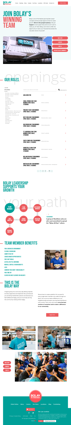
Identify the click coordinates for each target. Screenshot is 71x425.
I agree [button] (40, 421)
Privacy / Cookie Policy (15, 416)
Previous (46, 220)
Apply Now (58, 315)
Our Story (34, 3)
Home (16, 3)
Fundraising (56, 404)
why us (7, 371)
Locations (40, 3)
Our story (7, 363)
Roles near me (62, 95)
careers (7, 367)
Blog (50, 404)
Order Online (63, 3)
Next (48, 220)
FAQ (31, 416)
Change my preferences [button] (50, 421)
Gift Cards (45, 3)
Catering (21, 3)
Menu (25, 3)
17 (49, 176)
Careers (29, 3)
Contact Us (51, 3)
